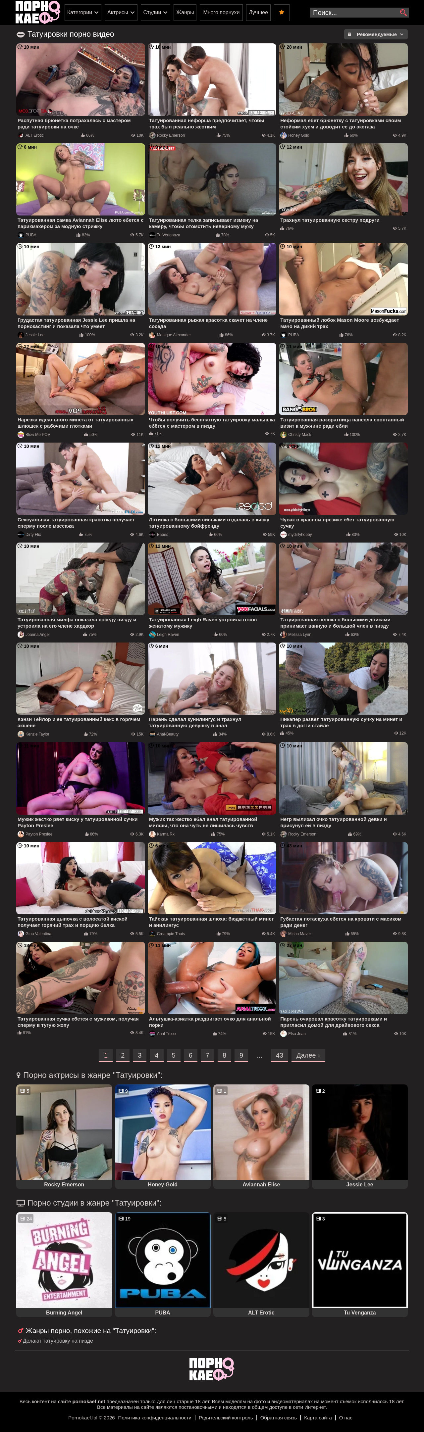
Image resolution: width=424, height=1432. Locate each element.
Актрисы (117, 12)
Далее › (308, 1055)
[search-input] (359, 13)
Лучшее (258, 12)
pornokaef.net (88, 1401)
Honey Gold (294, 135)
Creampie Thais (167, 934)
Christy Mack (295, 434)
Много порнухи (221, 12)
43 (279, 1055)
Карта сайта (318, 1417)
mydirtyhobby (296, 534)
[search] (403, 13)
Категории (79, 12)
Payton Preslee (35, 834)
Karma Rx (162, 834)
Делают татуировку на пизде (58, 1341)
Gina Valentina (34, 934)
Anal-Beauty (164, 734)
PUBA (27, 235)
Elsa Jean (293, 1033)
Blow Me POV (34, 434)
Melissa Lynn (295, 634)
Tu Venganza (164, 235)
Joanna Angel (34, 634)
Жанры (185, 12)
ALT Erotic (31, 135)
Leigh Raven (164, 634)
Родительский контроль (226, 1417)
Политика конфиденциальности (154, 1417)
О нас (345, 1417)
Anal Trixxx (163, 1033)
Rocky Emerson (167, 135)
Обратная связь (278, 1417)
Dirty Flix (29, 534)
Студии (152, 12)
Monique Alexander (170, 335)
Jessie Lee (31, 335)
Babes (158, 534)
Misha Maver (295, 934)
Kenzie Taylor (33, 734)
